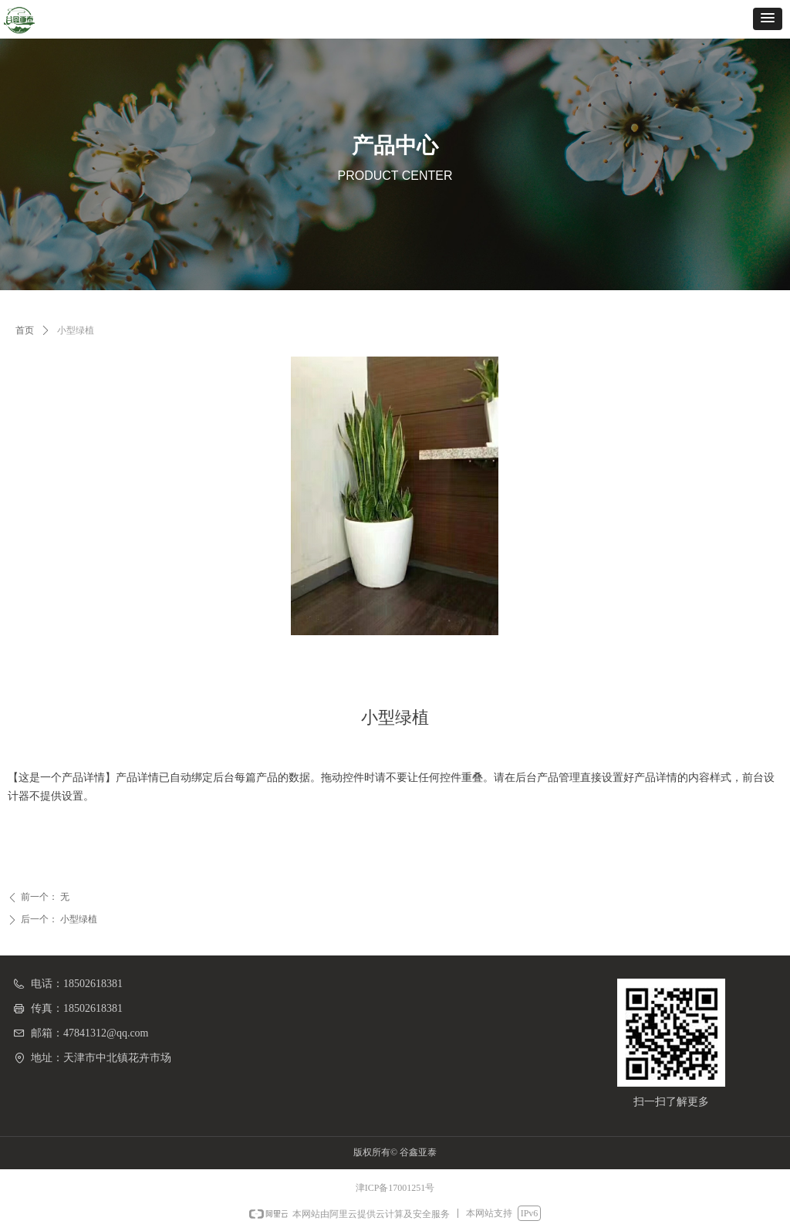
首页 (24, 330)
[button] (767, 19)
